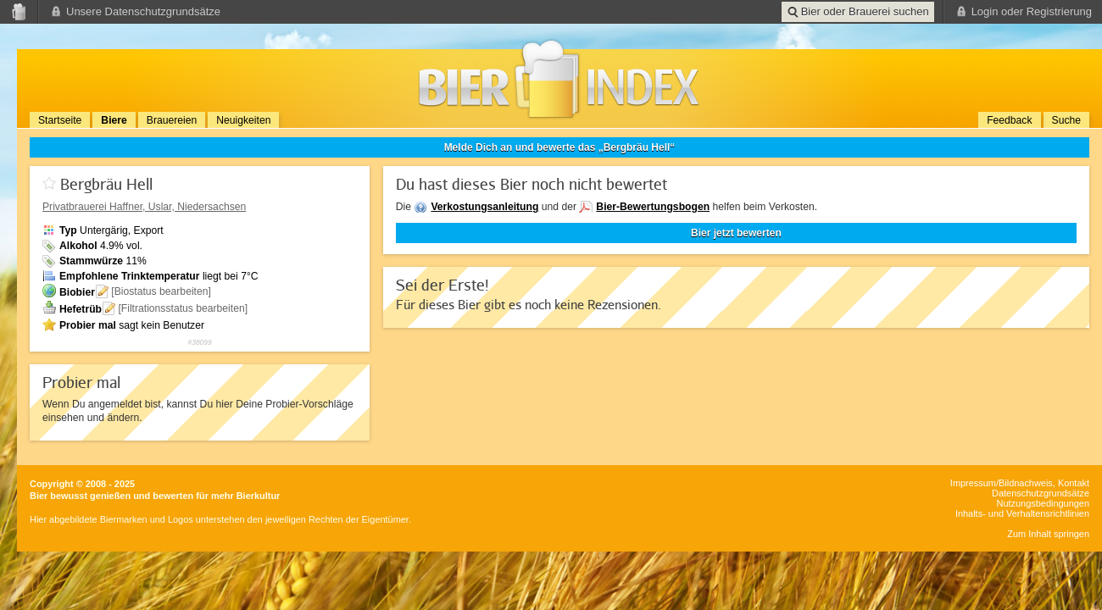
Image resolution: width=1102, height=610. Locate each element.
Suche (1066, 120)
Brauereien (172, 120)
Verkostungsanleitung (484, 207)
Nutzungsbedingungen (1043, 503)
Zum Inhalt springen (1048, 534)
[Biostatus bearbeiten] (161, 291)
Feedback (1009, 120)
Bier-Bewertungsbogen (653, 207)
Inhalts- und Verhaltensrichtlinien (1022, 513)
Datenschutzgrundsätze (1040, 493)
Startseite (59, 120)
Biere (113, 120)
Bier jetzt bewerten (736, 233)
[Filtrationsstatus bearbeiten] (183, 308)
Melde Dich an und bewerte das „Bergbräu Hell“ (560, 147)
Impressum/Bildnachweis (1001, 483)
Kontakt (1073, 483)
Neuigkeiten (243, 120)
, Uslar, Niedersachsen (144, 207)
